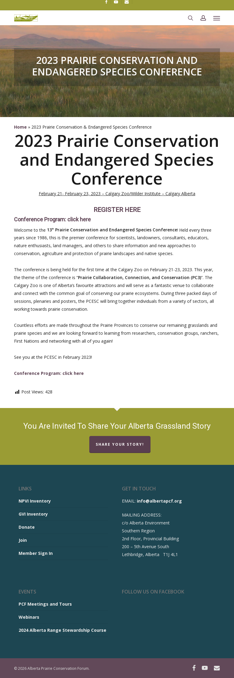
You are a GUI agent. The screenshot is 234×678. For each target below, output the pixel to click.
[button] (216, 18)
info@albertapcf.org (159, 501)
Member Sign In (36, 553)
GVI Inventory (33, 514)
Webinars (29, 617)
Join (23, 540)
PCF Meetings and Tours (45, 604)
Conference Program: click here (52, 219)
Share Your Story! (120, 444)
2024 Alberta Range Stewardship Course (62, 630)
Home (20, 127)
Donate (27, 527)
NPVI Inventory (35, 501)
